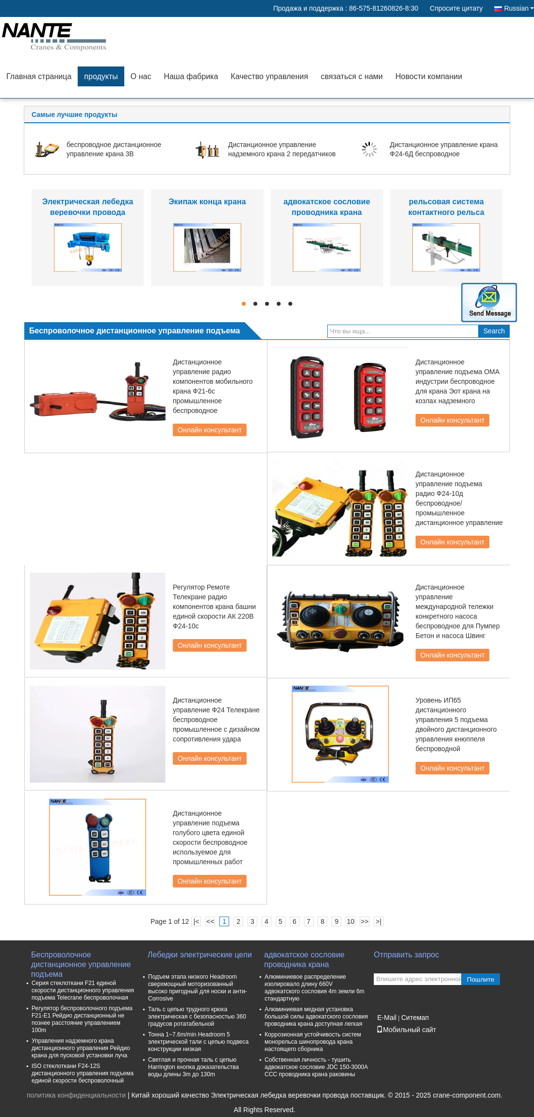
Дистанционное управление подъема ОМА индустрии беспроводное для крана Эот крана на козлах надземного (458, 381)
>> (364, 921)
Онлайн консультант (210, 430)
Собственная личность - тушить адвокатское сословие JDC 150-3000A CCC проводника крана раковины (316, 1067)
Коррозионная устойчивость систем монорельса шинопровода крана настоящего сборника (313, 1041)
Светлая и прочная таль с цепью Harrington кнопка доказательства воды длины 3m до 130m (193, 1067)
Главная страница (38, 76)
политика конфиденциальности (76, 1095)
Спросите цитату (456, 8)
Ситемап (415, 1017)
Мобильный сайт (406, 1030)
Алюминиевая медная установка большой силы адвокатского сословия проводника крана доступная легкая (316, 1016)
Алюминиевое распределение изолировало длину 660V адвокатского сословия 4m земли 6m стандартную (315, 987)
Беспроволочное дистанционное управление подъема (81, 960)
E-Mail (387, 1017)
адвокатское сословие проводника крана (304, 960)
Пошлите (480, 979)
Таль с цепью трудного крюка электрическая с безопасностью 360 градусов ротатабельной (197, 1016)
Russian (519, 8)
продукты (100, 76)
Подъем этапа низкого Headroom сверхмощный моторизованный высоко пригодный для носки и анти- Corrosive (197, 987)
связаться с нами (352, 76)
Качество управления (269, 76)
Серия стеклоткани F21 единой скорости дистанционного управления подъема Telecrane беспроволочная (83, 990)
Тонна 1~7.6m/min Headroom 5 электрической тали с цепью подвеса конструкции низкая (198, 1041)
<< (210, 921)
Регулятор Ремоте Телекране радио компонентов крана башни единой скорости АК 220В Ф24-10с (214, 606)
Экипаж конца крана (207, 201)
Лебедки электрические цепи (200, 955)
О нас (141, 76)
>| (379, 921)
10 (350, 921)
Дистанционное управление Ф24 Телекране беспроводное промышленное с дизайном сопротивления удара (216, 719)
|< (197, 921)
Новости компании (428, 76)
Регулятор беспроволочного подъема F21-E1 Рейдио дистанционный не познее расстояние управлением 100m (82, 1019)
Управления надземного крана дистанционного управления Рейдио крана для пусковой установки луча (81, 1048)
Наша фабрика (191, 76)
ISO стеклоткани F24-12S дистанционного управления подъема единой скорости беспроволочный (83, 1073)
